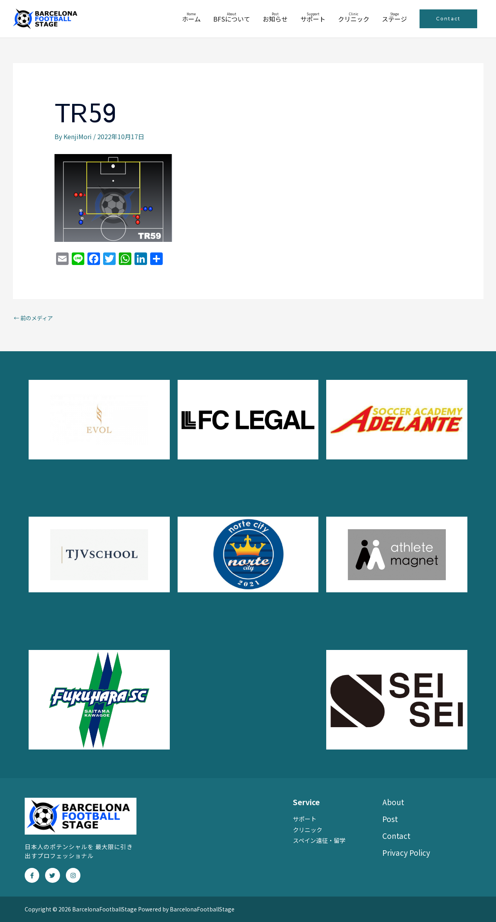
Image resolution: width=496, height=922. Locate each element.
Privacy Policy (406, 852)
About (393, 802)
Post (390, 818)
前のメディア (33, 318)
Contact (396, 835)
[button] (448, 18)
